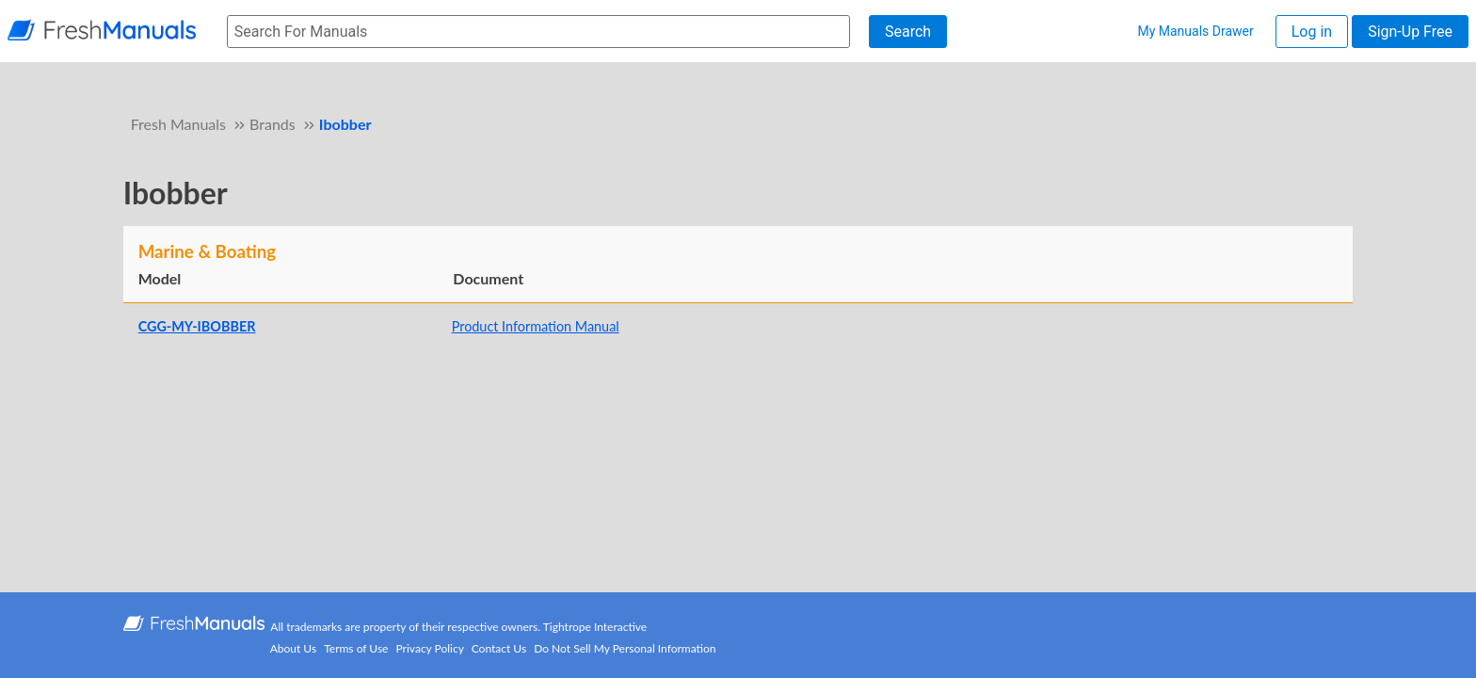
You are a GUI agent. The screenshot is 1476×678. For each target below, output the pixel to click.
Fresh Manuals (178, 124)
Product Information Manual (535, 326)
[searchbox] (538, 31)
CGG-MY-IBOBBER (197, 326)
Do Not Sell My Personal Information (624, 648)
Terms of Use (356, 648)
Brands (272, 124)
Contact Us (499, 648)
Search (908, 31)
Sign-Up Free (1410, 31)
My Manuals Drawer (1195, 31)
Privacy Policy (430, 648)
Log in (1312, 31)
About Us (293, 648)
